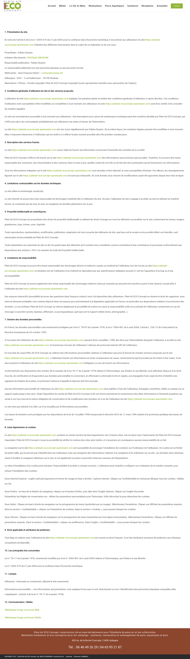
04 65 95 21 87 (111, 647)
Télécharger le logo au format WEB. (22, 610)
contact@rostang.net (52, 73)
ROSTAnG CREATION (37, 57)
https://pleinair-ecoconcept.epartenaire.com (46, 98)
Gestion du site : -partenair (63, 656)
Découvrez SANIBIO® (81, 656)
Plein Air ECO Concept (28, 656)
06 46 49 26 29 (87, 647)
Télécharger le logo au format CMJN (23, 617)
